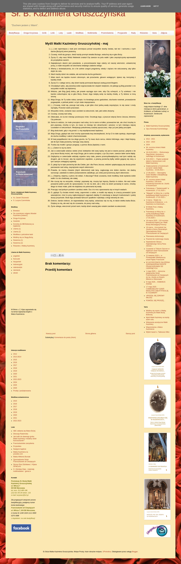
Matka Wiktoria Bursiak (21, 457)
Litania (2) (17, 232)
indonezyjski (17, 264)
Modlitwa (79, 33)
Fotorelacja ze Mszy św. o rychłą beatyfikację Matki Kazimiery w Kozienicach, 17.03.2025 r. (155, 215)
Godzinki (16, 221)
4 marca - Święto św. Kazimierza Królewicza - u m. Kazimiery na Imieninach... (157, 202)
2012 (15, 354)
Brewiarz (16, 211)
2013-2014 (17, 357)
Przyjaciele (122, 33)
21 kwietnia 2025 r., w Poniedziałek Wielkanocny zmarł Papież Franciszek (155, 258)
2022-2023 (17, 379)
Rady (133, 33)
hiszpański (17, 262)
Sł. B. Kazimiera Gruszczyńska (68, 13)
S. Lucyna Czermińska (21, 200)
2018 (15, 368)
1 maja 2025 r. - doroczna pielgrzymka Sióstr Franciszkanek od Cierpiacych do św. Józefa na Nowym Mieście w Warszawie (157, 275)
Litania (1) (17, 229)
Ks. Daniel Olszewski (21, 198)
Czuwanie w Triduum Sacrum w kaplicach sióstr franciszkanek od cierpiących (157, 251)
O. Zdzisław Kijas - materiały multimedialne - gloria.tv (23, 470)
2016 (15, 362)
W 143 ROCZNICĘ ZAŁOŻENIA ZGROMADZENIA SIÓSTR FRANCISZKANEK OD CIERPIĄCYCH (158, 265)
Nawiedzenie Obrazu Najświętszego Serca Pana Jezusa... (156, 244)
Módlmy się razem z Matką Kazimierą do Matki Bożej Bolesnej (156, 313)
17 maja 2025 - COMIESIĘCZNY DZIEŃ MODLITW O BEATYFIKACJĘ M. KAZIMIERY (157, 290)
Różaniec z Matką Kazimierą (23, 246)
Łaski (69, 33)
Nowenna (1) (18, 240)
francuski (16, 259)
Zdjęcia (164, 33)
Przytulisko (17, 446)
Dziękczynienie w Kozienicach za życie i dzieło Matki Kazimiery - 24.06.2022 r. (157, 168)
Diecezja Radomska (20, 434)
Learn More (145, 6)
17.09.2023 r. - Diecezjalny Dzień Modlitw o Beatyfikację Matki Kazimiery (156, 175)
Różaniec (144, 33)
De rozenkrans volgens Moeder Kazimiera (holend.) (24, 214)
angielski (16, 256)
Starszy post (130, 334)
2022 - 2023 (150, 142)
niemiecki (16, 270)
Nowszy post (50, 334)
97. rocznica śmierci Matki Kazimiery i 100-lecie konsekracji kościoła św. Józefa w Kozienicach (157, 183)
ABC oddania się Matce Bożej (24, 431)
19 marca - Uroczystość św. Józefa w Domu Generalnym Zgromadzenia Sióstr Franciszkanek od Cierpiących (157, 230)
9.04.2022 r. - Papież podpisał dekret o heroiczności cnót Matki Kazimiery (157, 161)
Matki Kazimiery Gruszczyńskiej (158, 126)
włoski (15, 273)
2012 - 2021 (150, 139)
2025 (15, 385)
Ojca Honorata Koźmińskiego (157, 129)
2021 (15, 377)
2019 (15, 371)
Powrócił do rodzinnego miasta (157, 239)
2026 (15, 388)
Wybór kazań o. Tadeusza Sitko (157, 332)
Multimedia (92, 33)
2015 (15, 360)
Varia (154, 33)
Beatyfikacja (14, 33)
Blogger (135, 552)
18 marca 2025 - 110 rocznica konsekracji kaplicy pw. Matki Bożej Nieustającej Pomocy (157, 223)
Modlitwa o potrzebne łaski (23, 234)
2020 (15, 374)
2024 (15, 382)
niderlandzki (17, 267)
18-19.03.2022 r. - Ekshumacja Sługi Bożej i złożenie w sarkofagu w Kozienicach (157, 154)
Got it (156, 6)
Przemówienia (107, 33)
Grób (44, 33)
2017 (15, 365)
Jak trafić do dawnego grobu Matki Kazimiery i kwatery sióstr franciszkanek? (24, 439)
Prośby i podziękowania (22, 391)
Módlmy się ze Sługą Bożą (23, 237)
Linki (53, 33)
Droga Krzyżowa (31, 33)
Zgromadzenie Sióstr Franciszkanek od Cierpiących (24, 461)
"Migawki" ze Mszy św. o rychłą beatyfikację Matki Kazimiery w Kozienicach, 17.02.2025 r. (157, 195)
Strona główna (90, 334)
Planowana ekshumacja (155, 236)
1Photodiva (107, 552)
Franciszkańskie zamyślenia (23, 443)
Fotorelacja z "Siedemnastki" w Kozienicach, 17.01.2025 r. (157, 189)
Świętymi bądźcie (19, 449)
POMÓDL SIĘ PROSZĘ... (155, 301)
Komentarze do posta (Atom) (65, 337)
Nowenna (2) (18, 243)
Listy (61, 33)
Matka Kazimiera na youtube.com (20, 453)
